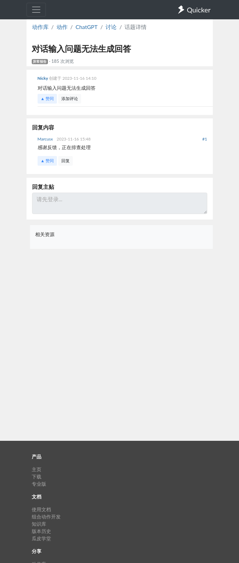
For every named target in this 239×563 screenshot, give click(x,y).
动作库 (40, 26)
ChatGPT (87, 26)
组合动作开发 (46, 517)
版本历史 (41, 531)
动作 (62, 26)
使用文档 (41, 509)
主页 (36, 469)
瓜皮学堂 (41, 538)
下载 (36, 476)
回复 (65, 160)
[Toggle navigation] (36, 10)
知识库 (39, 524)
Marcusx (46, 139)
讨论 (111, 26)
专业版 (39, 484)
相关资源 (44, 234)
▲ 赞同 (47, 98)
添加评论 (69, 98)
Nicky (43, 78)
